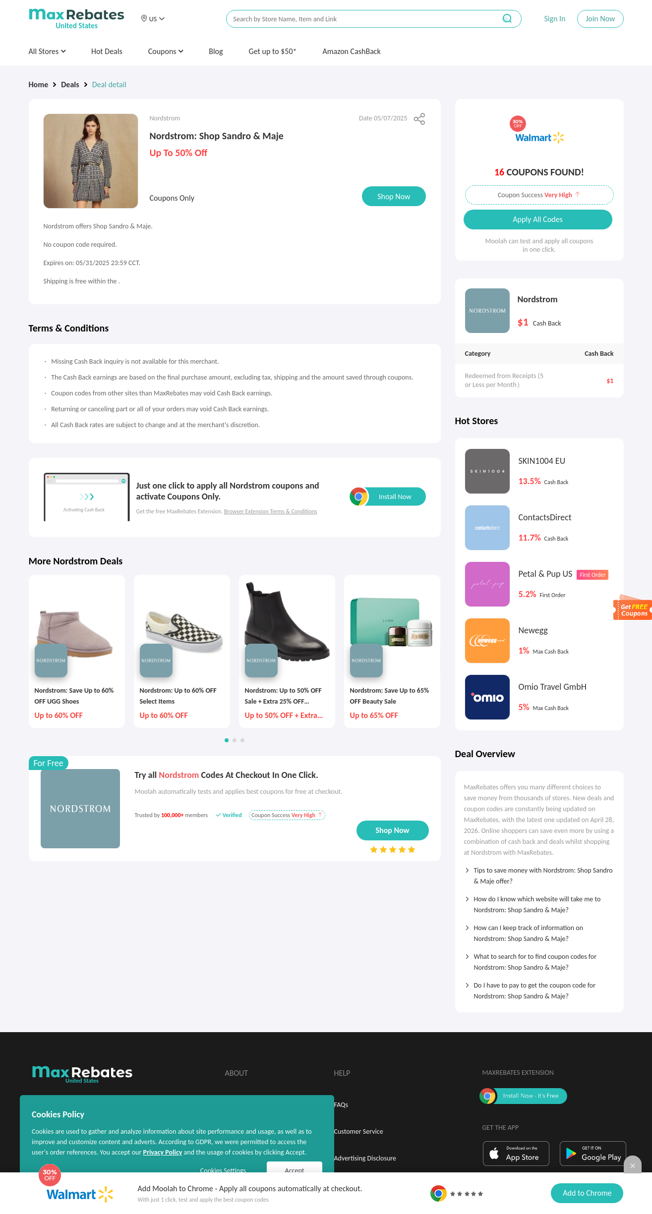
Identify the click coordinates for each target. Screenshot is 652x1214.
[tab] (539, 872)
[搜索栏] (354, 19)
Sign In (554, 18)
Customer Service (358, 1131)
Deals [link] (70, 84)
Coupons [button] (165, 51)
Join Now (600, 18)
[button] (153, 18)
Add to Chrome (587, 1193)
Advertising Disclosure (365, 1158)
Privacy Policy (162, 1152)
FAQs (341, 1105)
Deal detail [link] (109, 84)
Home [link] (39, 84)
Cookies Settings (223, 1170)
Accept (294, 1170)
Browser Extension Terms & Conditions (270, 511)
